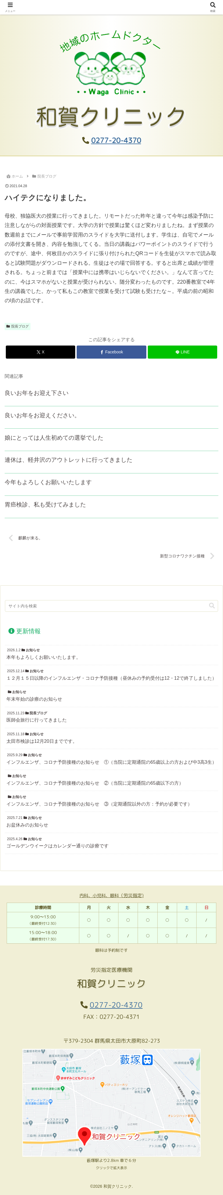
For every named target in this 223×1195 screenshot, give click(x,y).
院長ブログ (17, 326)
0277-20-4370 (116, 140)
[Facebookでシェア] (111, 352)
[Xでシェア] (40, 352)
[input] (111, 606)
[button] (212, 605)
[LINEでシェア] (182, 352)
